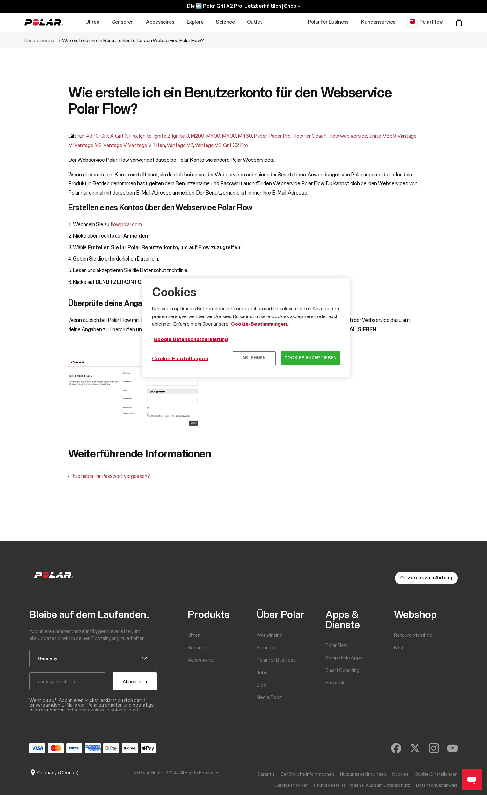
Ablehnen (254, 358)
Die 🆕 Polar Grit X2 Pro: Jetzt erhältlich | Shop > (243, 6)
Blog (261, 685)
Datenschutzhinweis (437, 785)
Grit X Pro (126, 136)
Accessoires (160, 22)
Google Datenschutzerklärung (191, 339)
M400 (213, 136)
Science (225, 22)
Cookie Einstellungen (180, 358)
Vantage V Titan (146, 145)
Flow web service (347, 136)
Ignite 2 (161, 136)
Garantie (266, 774)
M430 (229, 136)
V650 (389, 136)
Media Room (270, 697)
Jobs (262, 672)
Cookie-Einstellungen (436, 774)
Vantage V (115, 145)
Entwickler (336, 682)
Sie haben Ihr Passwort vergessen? (111, 476)
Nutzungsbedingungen (363, 774)
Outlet (254, 22)
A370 (92, 136)
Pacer (260, 136)
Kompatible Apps (343, 658)
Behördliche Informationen (307, 774)
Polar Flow (430, 22)
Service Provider (291, 785)
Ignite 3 (180, 136)
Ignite (145, 136)
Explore (195, 22)
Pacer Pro (279, 136)
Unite (375, 136)
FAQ (398, 647)
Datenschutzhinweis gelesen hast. (102, 710)
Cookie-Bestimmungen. (259, 324)
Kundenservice (378, 22)
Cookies (400, 774)
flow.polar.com (126, 224)
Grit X (106, 136)
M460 (245, 136)
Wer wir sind (269, 635)
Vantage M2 (88, 145)
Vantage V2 (180, 145)
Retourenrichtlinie (413, 635)
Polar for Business (328, 22)
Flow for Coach (309, 136)
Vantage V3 (208, 145)
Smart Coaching (342, 670)
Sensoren (123, 22)
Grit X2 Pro (235, 145)
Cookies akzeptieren (310, 358)
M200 (197, 136)
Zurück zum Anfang (430, 578)
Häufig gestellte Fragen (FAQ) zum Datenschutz (362, 785)
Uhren (92, 22)
